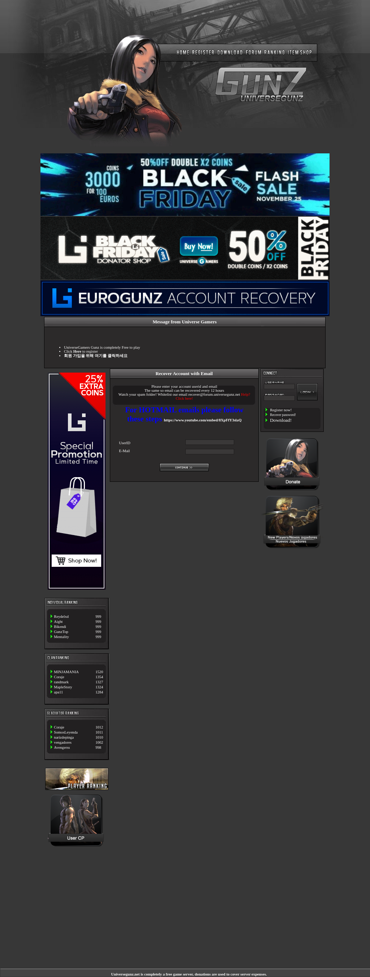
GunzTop (61, 632)
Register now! (281, 410)
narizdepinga (64, 737)
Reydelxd (61, 617)
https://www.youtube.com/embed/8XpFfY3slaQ (203, 420)
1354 (99, 677)
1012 (99, 727)
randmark (61, 682)
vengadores (63, 742)
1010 (99, 737)
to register (85, 351)
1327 (99, 682)
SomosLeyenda (66, 732)
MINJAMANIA (66, 672)
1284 (99, 692)
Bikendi (60, 627)
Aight (58, 622)
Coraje (59, 677)
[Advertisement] (292, 577)
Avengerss (62, 747)
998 (98, 747)
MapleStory (63, 687)
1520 (99, 672)
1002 (99, 742)
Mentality (61, 637)
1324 (99, 687)
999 (98, 617)
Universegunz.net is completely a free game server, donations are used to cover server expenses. (189, 974)
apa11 (58, 692)
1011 (99, 732)
